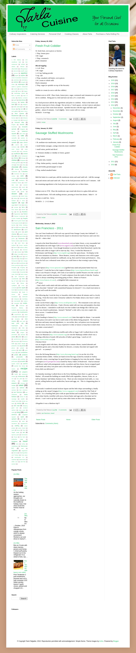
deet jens (15, 189)
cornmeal (14, 178)
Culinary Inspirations (17, 34)
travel (52, 413)
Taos (24, 430)
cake (22, 136)
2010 (113, 165)
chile (24, 162)
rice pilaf (19, 378)
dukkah (14, 200)
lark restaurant (19, 276)
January (116, 142)
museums (14, 312)
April (114, 133)
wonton (14, 464)
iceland (19, 252)
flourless (24, 212)
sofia (13, 412)
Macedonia (15, 292)
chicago (23, 158)
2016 (113, 93)
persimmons (17, 339)
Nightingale (15, 325)
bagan (25, 91)
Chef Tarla (116, 174)
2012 (113, 105)
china (23, 165)
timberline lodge (17, 439)
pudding (23, 359)
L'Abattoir (14, 272)
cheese (16, 158)
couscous (22, 178)
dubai (15, 198)
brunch (22, 124)
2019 (113, 83)
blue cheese (19, 113)
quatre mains (16, 363)
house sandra (23, 245)
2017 (113, 90)
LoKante (14, 287)
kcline (101, 641)
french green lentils (17, 223)
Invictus (25, 254)
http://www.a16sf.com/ (44, 339)
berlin (23, 106)
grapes (15, 236)
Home (68, 420)
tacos (18, 430)
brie (19, 118)
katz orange (24, 261)
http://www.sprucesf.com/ (55, 268)
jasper (21, 256)
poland (22, 348)
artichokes (24, 80)
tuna (17, 444)
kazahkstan (22, 263)
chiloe (18, 165)
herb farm (21, 243)
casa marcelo (23, 151)
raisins (13, 369)
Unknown (116, 178)
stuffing (17, 426)
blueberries (15, 115)
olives (13, 330)
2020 (113, 80)
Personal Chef (55, 34)
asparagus (21, 84)
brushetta (14, 127)
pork (20, 350)
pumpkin (22, 361)
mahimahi (24, 296)
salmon (22, 387)
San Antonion (23, 390)
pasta (13, 337)
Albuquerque (23, 69)
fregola (25, 218)
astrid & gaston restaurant (19, 86)
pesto (25, 339)
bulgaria (22, 129)
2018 (113, 87)
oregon (22, 332)
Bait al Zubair (16, 95)
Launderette (15, 278)
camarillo (14, 138)
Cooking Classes (72, 34)
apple (16, 75)
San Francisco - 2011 (49, 228)
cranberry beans (16, 182)
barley (23, 102)
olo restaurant (21, 330)
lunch (13, 290)
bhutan (13, 109)
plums (13, 348)
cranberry (22, 180)
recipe (43, 122)
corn (22, 176)
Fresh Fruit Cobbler (48, 45)
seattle (22, 399)
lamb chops (24, 274)
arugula (23, 82)
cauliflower (17, 153)
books (23, 115)
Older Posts (96, 420)
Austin (15, 89)
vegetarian (24, 450)
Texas (15, 437)
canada (14, 142)
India (25, 252)
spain (22, 417)
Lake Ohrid (15, 274)
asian (13, 84)
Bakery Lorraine (22, 98)
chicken (14, 160)
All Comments (19, 49)
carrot (17, 144)
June (115, 127)
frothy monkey (23, 225)
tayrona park (15, 434)
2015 (113, 96)
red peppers (23, 372)
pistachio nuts (15, 345)
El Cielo (19, 205)
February (116, 139)
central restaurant (22, 156)
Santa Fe (22, 396)
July (114, 123)
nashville (19, 316)
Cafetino (14, 135)
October (116, 114)
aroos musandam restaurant (19, 77)
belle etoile (17, 106)
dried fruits (24, 196)
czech (23, 187)
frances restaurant (19, 216)
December (117, 108)
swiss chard (21, 428)
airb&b (23, 64)
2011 (113, 162)
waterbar (14, 459)
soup (18, 412)
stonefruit (14, 423)
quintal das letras (19, 366)
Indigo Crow (17, 254)
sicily (26, 403)
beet (19, 104)
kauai (15, 263)
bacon (19, 91)
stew (23, 421)
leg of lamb (15, 281)
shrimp (19, 403)
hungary (16, 249)
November (117, 111)
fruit (15, 227)
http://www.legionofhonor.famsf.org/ (84, 270)
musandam (22, 310)
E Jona (22, 200)
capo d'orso (23, 142)
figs (13, 212)
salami (13, 387)
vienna (15, 453)
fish (18, 212)
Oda (23, 328)
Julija (20, 258)
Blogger (116, 641)
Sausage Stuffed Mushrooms (54, 133)
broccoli (25, 120)
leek (23, 278)
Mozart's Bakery (17, 308)
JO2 (26, 256)
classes (17, 169)
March (115, 136)
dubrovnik (22, 198)
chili (13, 165)
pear (19, 337)
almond (16, 71)
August (115, 120)
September (117, 117)
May (114, 130)
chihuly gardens (16, 162)
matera (25, 301)
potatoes (24, 354)
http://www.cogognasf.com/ (68, 391)
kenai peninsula (16, 265)
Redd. (16, 374)
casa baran (15, 149)
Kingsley (22, 267)
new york (22, 321)
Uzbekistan (15, 446)
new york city (18, 323)
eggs (22, 202)
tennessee (24, 434)
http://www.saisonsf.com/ (63, 317)
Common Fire (18, 173)
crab (13, 180)
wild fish (22, 461)
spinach (14, 419)
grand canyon (23, 234)
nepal (25, 316)
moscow (22, 305)
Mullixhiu (14, 310)
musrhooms (17, 314)
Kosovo (14, 270)
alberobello (15, 69)
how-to (15, 247)
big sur (20, 109)
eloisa (25, 205)
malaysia (16, 299)
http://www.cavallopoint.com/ (65, 303)
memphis (16, 303)
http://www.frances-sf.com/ (45, 280)
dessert (14, 194)
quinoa (25, 363)
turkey (23, 444)
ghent (19, 232)
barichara (14, 102)
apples (23, 75)
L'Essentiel (22, 272)
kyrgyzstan (22, 270)
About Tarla (87, 34)
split (21, 419)
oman (13, 332)
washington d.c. (20, 457)
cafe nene (22, 133)
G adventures (16, 229)
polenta (14, 350)
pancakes (14, 334)
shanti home (15, 401)
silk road (17, 405)
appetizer (24, 73)
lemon (23, 281)
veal (22, 448)
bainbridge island (19, 93)
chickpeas (23, 160)
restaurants (21, 376)
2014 (113, 99)
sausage (14, 399)
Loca (23, 285)
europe (16, 207)
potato (16, 354)
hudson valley (23, 247)
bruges (13, 124)
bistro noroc (24, 111)
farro (23, 207)
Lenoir (13, 283)
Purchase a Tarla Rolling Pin (107, 34)
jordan (15, 258)
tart (24, 432)
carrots (22, 147)
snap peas (22, 410)
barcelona (22, 100)
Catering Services (37, 34)
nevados (17, 319)
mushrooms (23, 312)
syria (13, 430)
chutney (24, 167)
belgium (25, 104)
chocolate (15, 167)
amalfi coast (23, 71)
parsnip (23, 334)
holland (14, 245)
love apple (22, 287)
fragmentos (17, 214)
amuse (16, 73)
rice (13, 378)
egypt (13, 205)
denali (22, 191)
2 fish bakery (16, 60)
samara (14, 390)
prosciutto (19, 357)
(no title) (16, 474)
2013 (113, 102)
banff (15, 100)
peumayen (17, 341)
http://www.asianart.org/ (58, 335)
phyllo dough (21, 343)
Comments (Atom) (51, 423)
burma (13, 131)
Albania (22, 66)
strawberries (24, 423)
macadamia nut (21, 290)
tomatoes (14, 441)
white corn (15, 461)
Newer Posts (40, 420)
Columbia (24, 171)
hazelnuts (21, 238)
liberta (22, 283)
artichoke (16, 80)
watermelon (22, 459)
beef (13, 104)
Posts (16, 45)
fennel (23, 209)
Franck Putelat (16, 218)
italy (15, 256)
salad (21, 385)
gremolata (23, 236)
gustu (13, 238)
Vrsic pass (24, 455)
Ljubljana (14, 285)
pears (25, 337)
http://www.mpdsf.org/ (62, 253)
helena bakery (16, 241)
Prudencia (14, 359)
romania (22, 383)
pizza (23, 345)
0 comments (63, 119)
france (25, 214)
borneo (14, 118)
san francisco (46, 413)
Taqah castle (15, 432)
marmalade (17, 301)
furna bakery (21, 227)
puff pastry (15, 361)
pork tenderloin (22, 352)
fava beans (15, 209)
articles (16, 82)
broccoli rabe (19, 122)
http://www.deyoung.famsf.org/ (68, 354)
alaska (13, 66)
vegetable (15, 450)
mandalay (24, 299)
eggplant (14, 202)
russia (13, 385)
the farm (22, 437)
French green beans (20, 220)
